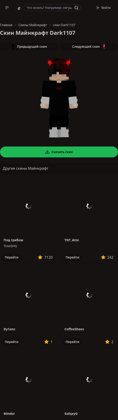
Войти (103, 7)
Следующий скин (89, 46)
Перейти (11, 257)
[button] (7, 7)
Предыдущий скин (29, 46)
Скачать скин (59, 152)
